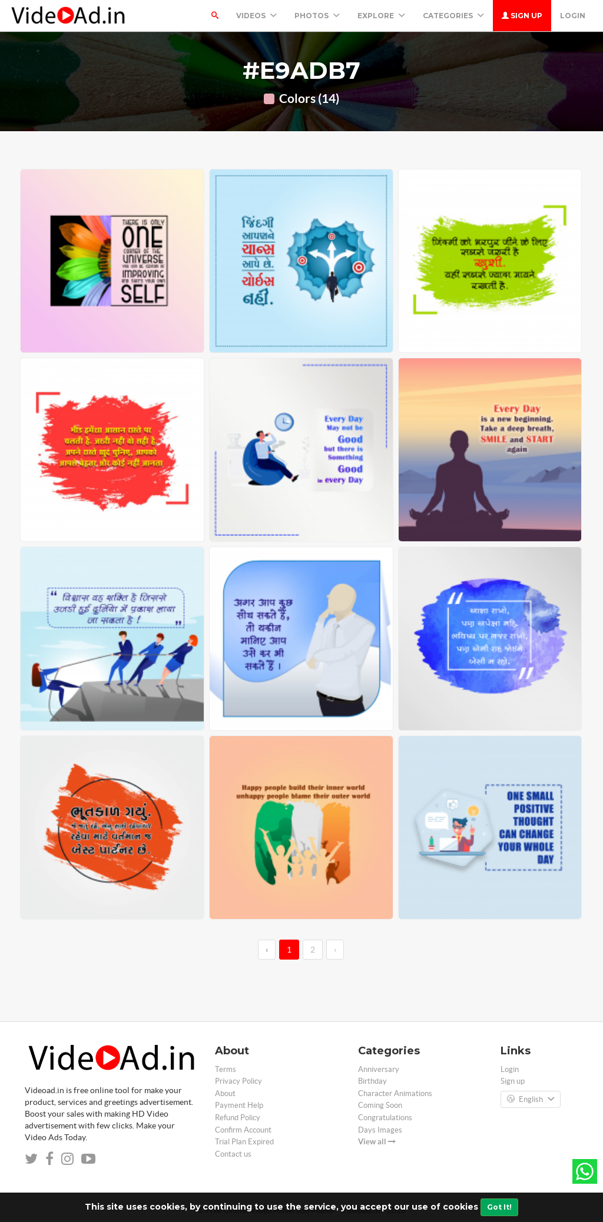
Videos (256, 15)
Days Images (380, 1130)
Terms (225, 1069)
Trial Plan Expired (244, 1141)
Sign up (522, 15)
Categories (453, 15)
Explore (381, 15)
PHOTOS (317, 15)
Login (572, 15)
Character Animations (395, 1093)
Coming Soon (380, 1105)
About (225, 1093)
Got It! (499, 1207)
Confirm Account (243, 1130)
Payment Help (239, 1105)
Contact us (233, 1154)
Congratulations (385, 1117)
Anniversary (378, 1069)
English (530, 1099)
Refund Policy (237, 1117)
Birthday (372, 1081)
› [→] (335, 949)
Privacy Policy (238, 1081)
